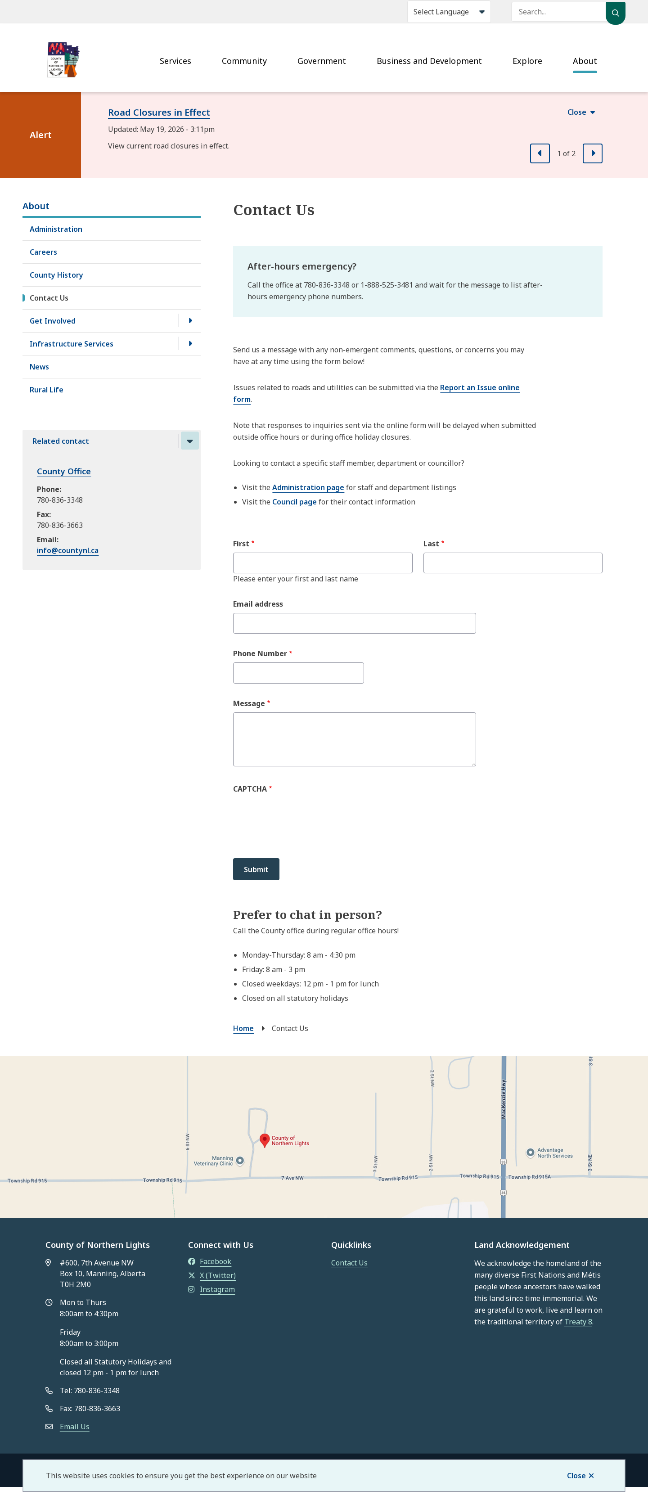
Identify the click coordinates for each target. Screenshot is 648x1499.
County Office (64, 471)
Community (244, 60)
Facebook (209, 1261)
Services (175, 60)
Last (431, 544)
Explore (527, 60)
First (241, 544)
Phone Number (260, 653)
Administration (56, 229)
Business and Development (429, 60)
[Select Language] (449, 11)
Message (249, 703)
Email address (258, 604)
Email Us (75, 1426)
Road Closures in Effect (159, 112)
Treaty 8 (578, 1322)
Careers (43, 252)
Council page (294, 502)
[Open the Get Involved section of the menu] (190, 320)
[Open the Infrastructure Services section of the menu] (190, 343)
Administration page (308, 487)
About (585, 60)
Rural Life (46, 390)
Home (243, 1028)
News (39, 367)
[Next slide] (593, 153)
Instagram (211, 1289)
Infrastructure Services (71, 344)
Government (321, 60)
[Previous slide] (540, 153)
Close (576, 1476)
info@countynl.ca (68, 550)
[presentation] (301, 826)
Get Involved (53, 321)
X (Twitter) (212, 1275)
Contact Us (49, 298)
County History (56, 275)
